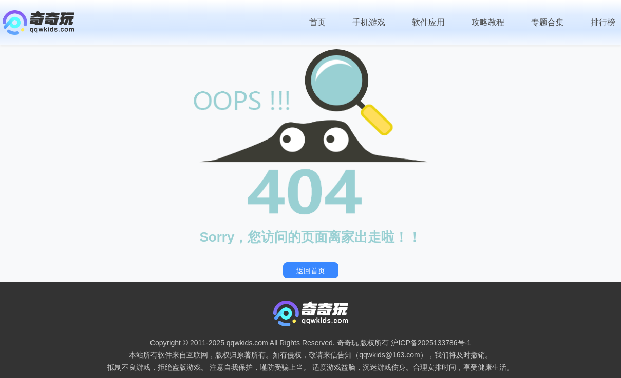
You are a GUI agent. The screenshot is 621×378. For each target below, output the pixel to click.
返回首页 (310, 271)
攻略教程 (488, 22)
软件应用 (428, 22)
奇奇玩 (348, 343)
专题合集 (547, 22)
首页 (317, 22)
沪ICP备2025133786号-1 (431, 343)
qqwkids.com (247, 343)
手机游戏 (368, 22)
